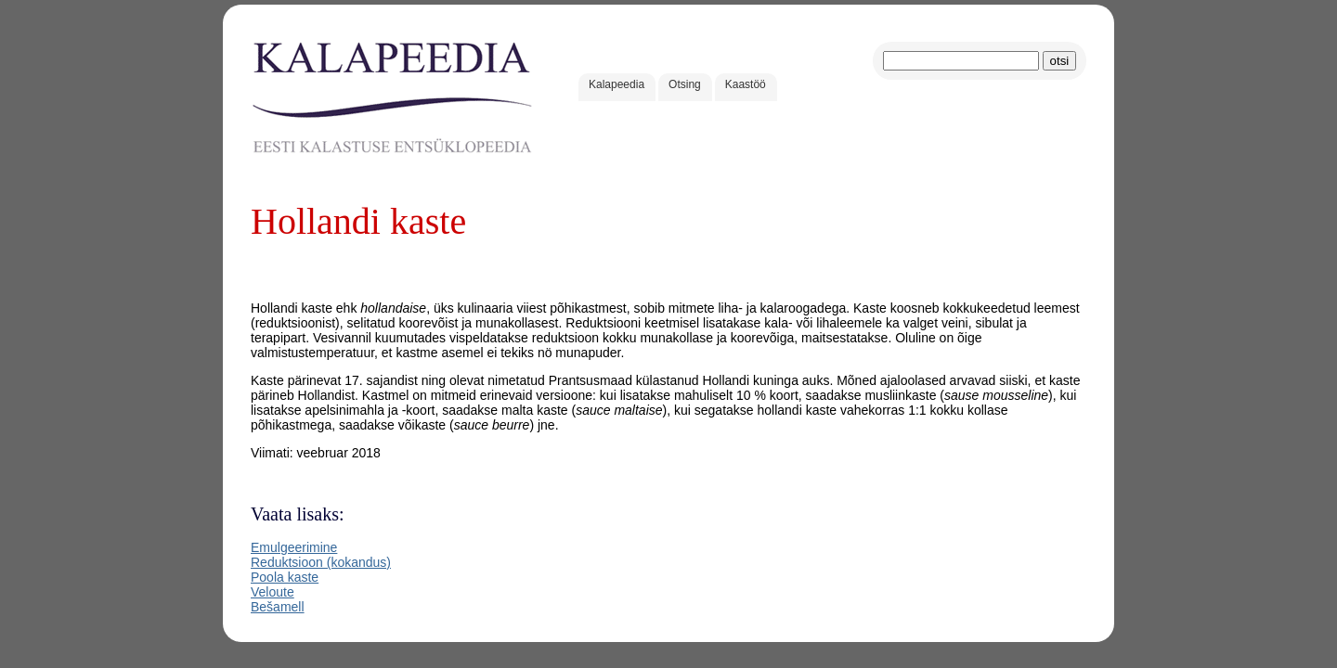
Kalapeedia (616, 84)
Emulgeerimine (294, 547)
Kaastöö (745, 84)
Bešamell (278, 606)
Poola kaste (284, 577)
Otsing (684, 84)
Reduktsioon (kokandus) (321, 562)
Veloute (272, 591)
